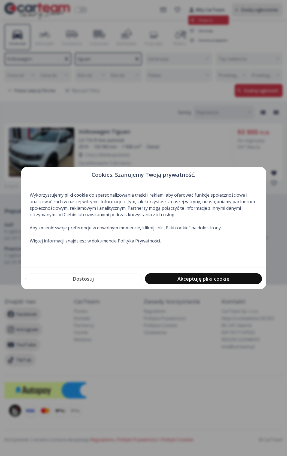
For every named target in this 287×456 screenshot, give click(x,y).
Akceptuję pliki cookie (203, 278)
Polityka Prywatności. (139, 241)
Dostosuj (83, 278)
